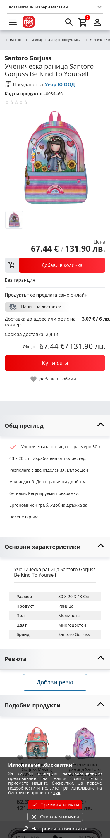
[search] (69, 22)
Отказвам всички (55, 816)
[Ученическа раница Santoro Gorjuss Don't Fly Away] (84, 741)
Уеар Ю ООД (60, 84)
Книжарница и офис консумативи (52, 40)
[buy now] (55, 363)
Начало (13, 40)
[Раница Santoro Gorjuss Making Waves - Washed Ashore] (36, 741)
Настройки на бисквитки (55, 828)
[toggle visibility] (55, 425)
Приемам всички (55, 804)
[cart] (83, 22)
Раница (65, 606)
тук (56, 792)
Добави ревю (55, 682)
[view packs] (55, 265)
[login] (97, 22)
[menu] (13, 22)
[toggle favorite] (53, 379)
